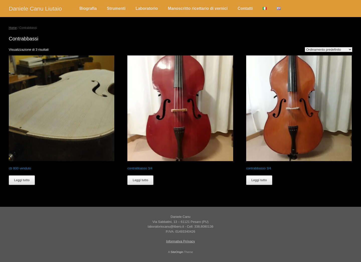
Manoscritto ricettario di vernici (198, 8)
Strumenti (116, 8)
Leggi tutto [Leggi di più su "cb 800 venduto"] (22, 180)
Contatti (245, 8)
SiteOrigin (176, 251)
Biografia (88, 8)
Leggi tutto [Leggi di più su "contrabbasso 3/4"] (140, 180)
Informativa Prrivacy (180, 241)
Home (13, 28)
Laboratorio (147, 8)
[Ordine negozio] (328, 49)
